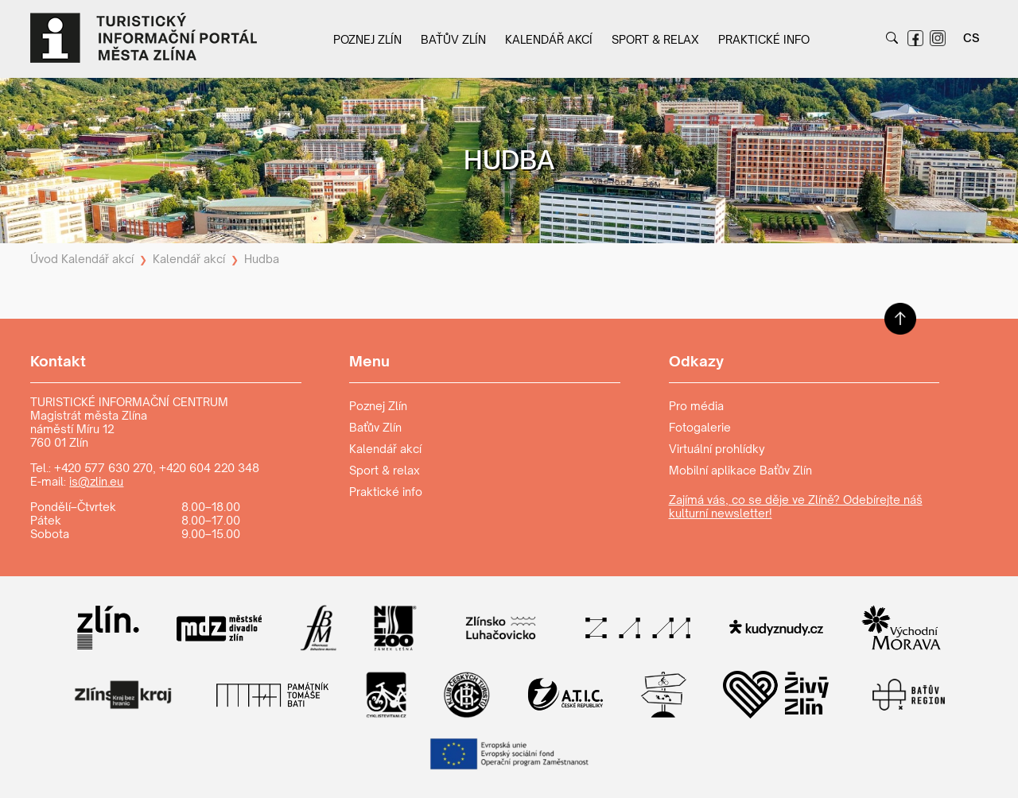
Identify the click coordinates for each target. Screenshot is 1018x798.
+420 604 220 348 (209, 468)
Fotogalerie (700, 427)
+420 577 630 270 (103, 468)
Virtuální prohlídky (717, 448)
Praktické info (764, 39)
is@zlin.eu (96, 481)
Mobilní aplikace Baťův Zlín (740, 470)
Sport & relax (655, 39)
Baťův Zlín (453, 39)
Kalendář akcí (549, 39)
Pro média (696, 406)
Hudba (261, 258)
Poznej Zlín (367, 39)
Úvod (44, 258)
